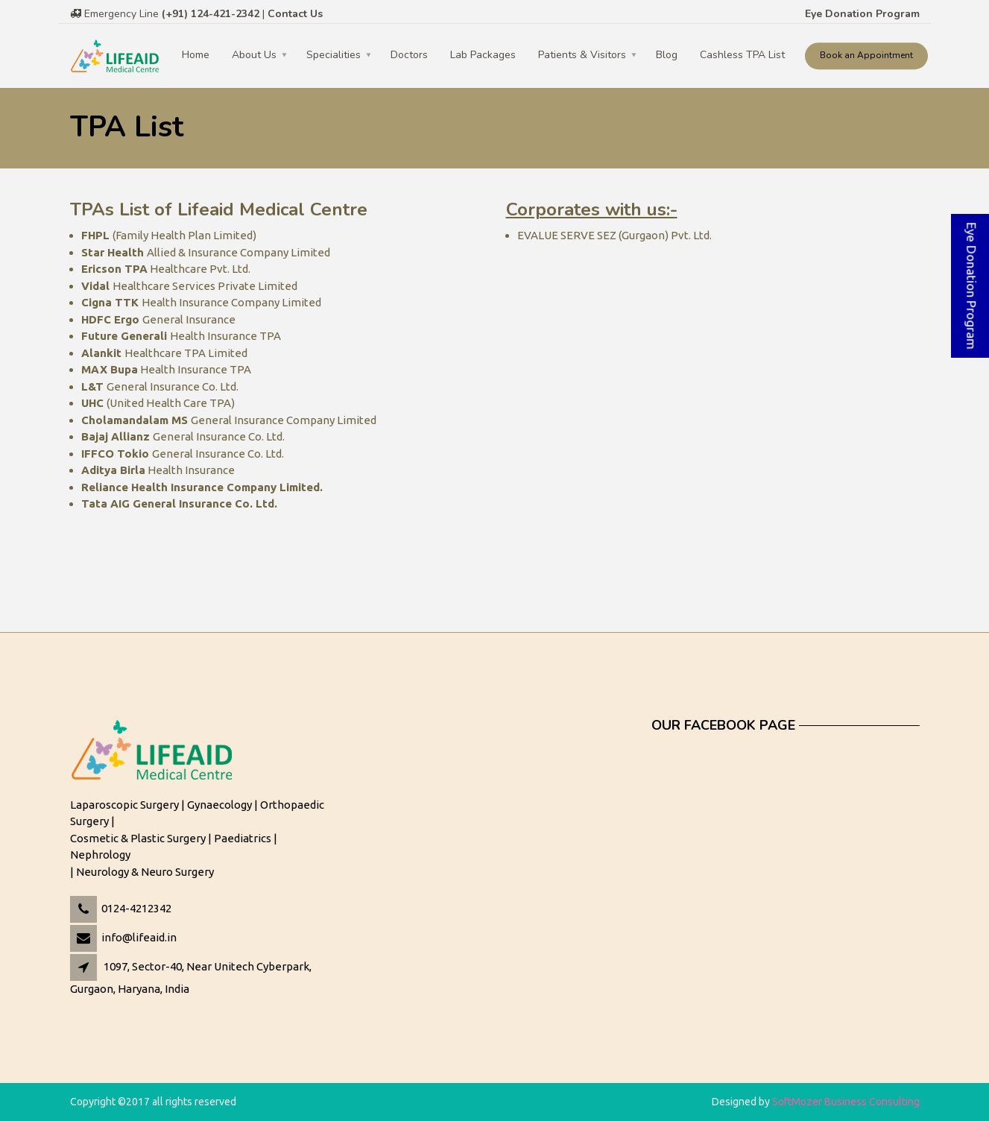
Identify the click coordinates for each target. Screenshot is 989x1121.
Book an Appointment (866, 55)
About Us (254, 55)
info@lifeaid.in (139, 937)
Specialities (333, 55)
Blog (666, 55)
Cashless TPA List (742, 55)
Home (195, 55)
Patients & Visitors (582, 55)
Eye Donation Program (862, 14)
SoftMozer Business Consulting (846, 1102)
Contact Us (295, 14)
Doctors (409, 55)
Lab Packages (483, 55)
